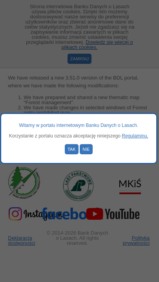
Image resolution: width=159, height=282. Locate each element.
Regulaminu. (135, 136)
